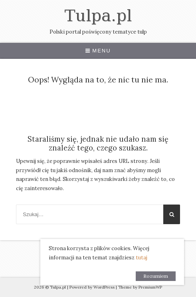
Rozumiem (155, 276)
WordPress (104, 287)
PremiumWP (150, 287)
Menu (98, 51)
